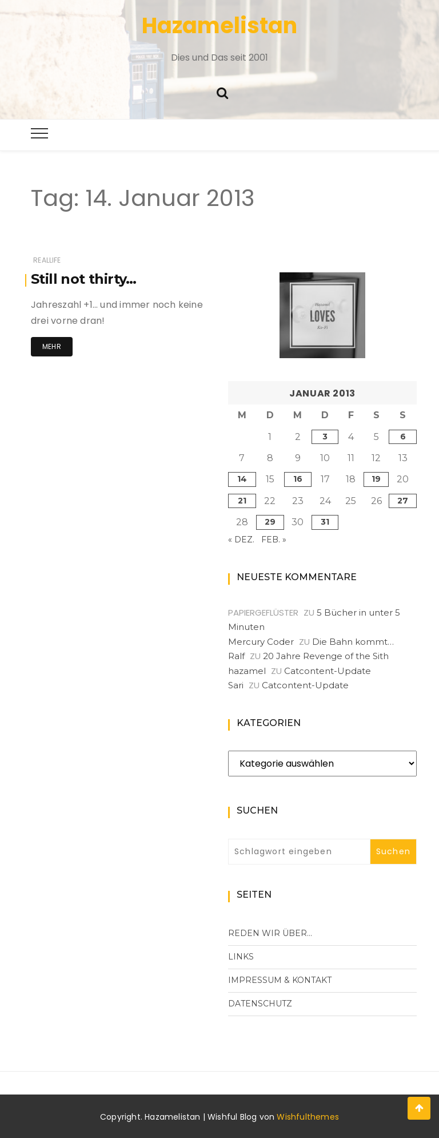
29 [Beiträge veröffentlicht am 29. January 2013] (270, 522)
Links (241, 956)
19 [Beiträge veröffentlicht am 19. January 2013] (376, 479)
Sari (236, 685)
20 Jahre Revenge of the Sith (326, 656)
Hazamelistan (219, 25)
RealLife (47, 260)
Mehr (51, 346)
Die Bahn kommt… (353, 641)
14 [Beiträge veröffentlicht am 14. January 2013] (242, 479)
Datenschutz (260, 1003)
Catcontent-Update (327, 670)
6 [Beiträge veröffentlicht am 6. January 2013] (403, 436)
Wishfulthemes (308, 1117)
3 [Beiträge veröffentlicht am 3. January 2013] (325, 436)
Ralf (236, 656)
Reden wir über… (270, 933)
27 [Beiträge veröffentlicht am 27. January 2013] (402, 500)
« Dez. (241, 539)
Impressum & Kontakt (280, 980)
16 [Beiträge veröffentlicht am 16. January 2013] (297, 479)
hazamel (247, 670)
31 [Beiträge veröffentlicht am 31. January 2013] (325, 522)
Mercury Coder (261, 641)
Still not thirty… (84, 279)
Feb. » (273, 539)
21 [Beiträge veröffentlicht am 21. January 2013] (242, 500)
